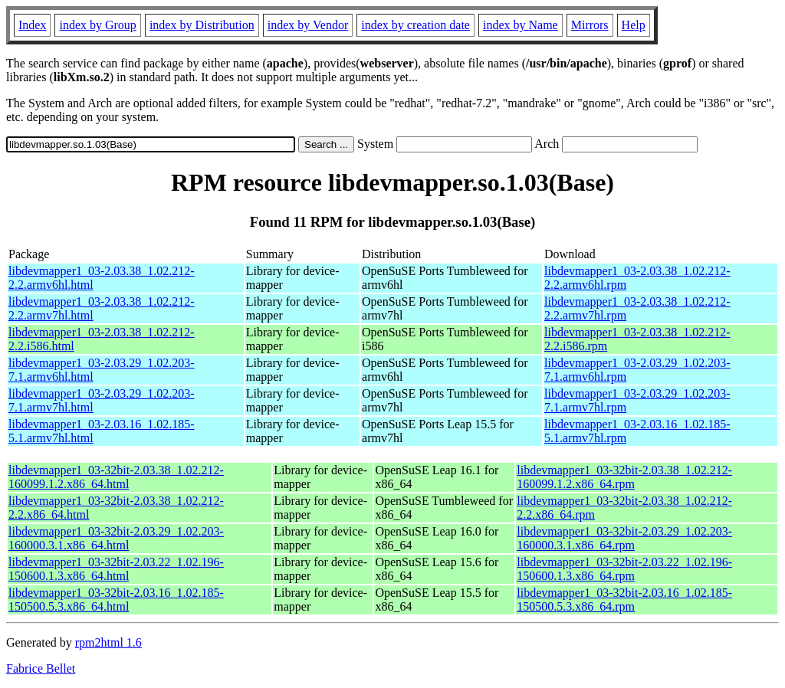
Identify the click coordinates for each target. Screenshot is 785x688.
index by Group (97, 24)
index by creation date (415, 24)
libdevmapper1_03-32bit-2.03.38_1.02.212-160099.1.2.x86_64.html (116, 477)
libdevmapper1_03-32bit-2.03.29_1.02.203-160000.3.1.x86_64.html (116, 538)
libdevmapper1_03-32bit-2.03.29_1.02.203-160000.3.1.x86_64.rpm (624, 538)
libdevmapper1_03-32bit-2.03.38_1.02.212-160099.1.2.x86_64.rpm (624, 477)
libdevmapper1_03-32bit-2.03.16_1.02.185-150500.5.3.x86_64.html (116, 599)
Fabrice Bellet (40, 668)
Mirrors (590, 24)
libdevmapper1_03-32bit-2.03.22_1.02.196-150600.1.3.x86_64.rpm (624, 568)
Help (633, 24)
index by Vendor (308, 24)
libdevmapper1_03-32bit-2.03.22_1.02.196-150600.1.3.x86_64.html (116, 568)
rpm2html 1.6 (108, 642)
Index (32, 24)
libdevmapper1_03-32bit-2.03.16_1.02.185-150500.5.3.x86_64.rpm (624, 599)
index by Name (520, 24)
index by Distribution (202, 24)
